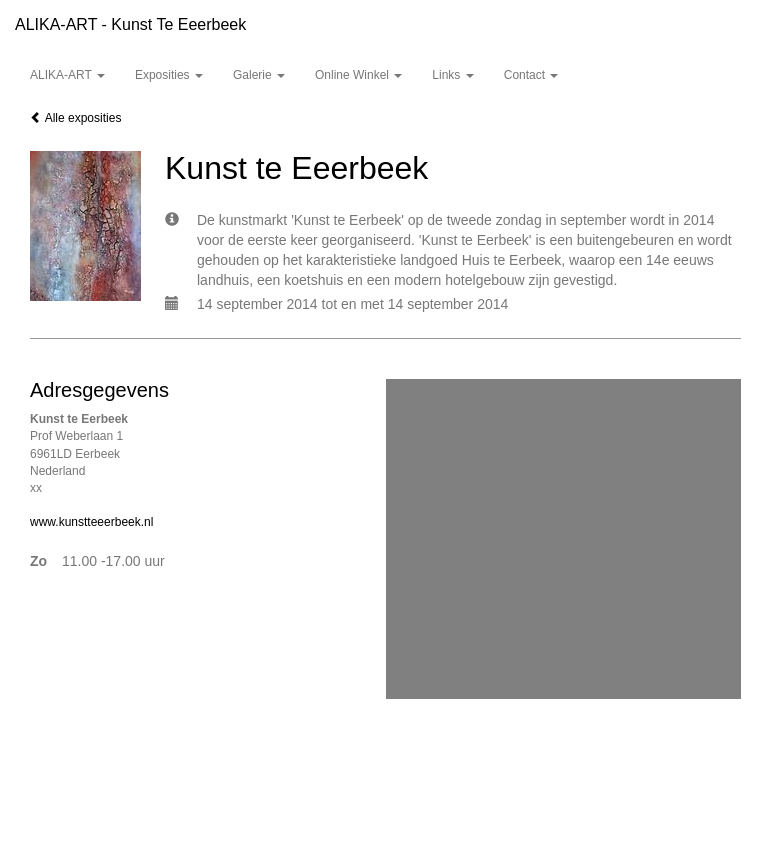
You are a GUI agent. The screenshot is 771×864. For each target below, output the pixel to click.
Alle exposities (75, 118)
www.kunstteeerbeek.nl (91, 522)
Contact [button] (531, 75)
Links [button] (452, 75)
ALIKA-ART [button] (67, 75)
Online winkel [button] (358, 75)
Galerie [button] (259, 75)
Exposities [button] (169, 75)
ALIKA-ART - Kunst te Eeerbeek (130, 24)
